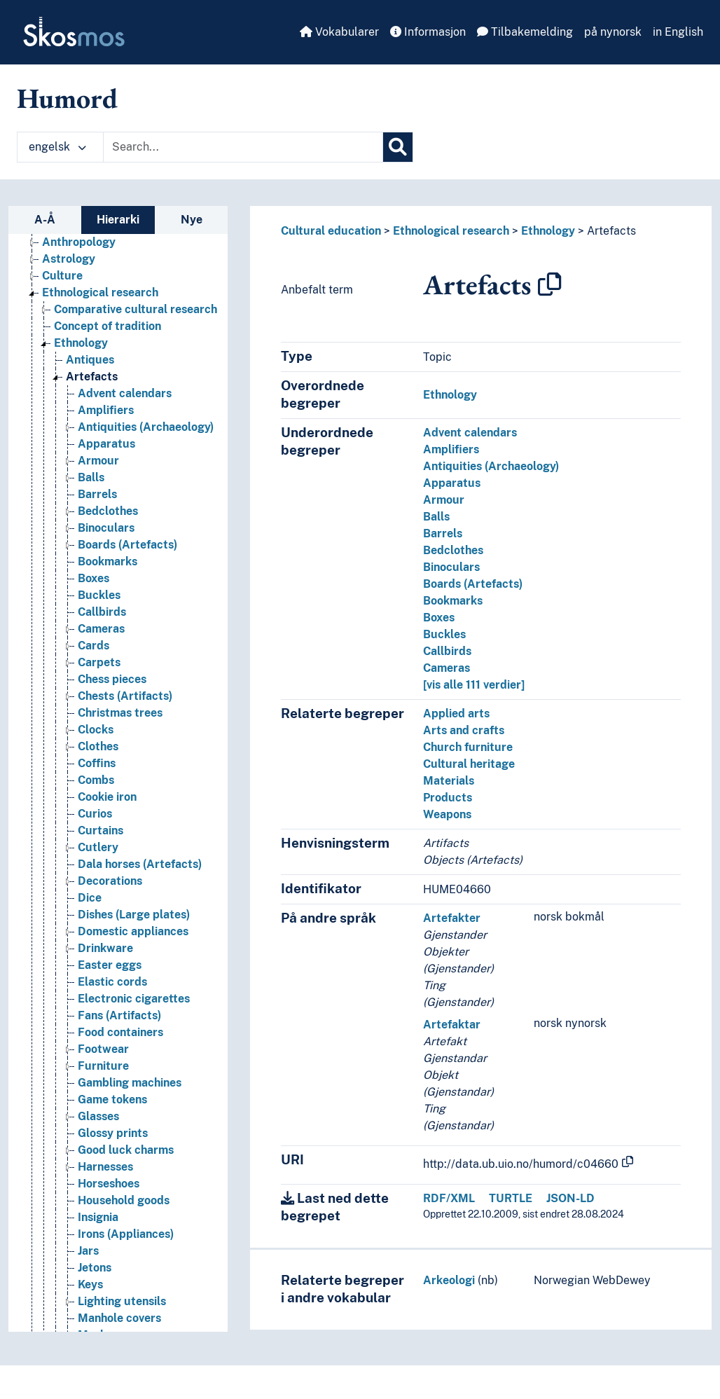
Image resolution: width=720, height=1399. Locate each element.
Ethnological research (451, 230)
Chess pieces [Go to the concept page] (112, 679)
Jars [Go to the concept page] (88, 1250)
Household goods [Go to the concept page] (123, 1200)
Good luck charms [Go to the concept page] (126, 1150)
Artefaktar (451, 1024)
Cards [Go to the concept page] (93, 645)
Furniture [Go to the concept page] (103, 1066)
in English (678, 32)
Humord (67, 98)
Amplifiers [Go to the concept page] (106, 410)
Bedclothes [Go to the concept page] (108, 511)
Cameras (446, 668)
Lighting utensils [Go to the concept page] (122, 1301)
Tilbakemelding (525, 32)
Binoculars (451, 567)
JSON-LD (570, 1198)
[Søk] (397, 147)
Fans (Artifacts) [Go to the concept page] (119, 1015)
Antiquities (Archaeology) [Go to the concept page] (146, 427)
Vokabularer (339, 32)
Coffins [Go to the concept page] (97, 763)
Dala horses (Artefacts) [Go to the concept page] (140, 864)
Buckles (444, 634)
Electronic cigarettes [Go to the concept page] (134, 998)
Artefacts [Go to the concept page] (92, 376)
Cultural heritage (469, 764)
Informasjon (428, 32)
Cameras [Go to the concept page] (101, 628)
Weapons (447, 814)
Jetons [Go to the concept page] (94, 1267)
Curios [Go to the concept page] (95, 813)
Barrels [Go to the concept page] (97, 494)
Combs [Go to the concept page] (96, 780)
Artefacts (611, 230)
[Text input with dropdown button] (243, 147)
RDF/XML (449, 1198)
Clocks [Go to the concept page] (95, 729)
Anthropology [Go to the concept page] (79, 242)
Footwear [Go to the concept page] (103, 1049)
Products (447, 797)
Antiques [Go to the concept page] (90, 359)
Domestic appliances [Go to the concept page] (133, 931)
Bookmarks (453, 600)
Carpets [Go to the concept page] (99, 662)
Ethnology (548, 230)
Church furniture (468, 747)
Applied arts (456, 713)
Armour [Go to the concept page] (98, 460)
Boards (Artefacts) (472, 584)
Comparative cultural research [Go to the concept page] (135, 309)
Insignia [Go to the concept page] (98, 1217)
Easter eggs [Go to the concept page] (109, 965)
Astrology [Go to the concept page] (68, 259)
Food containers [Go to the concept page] (120, 1032)
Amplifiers (451, 449)
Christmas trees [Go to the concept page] (120, 712)
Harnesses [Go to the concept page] (105, 1166)
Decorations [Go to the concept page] (110, 881)
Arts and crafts (463, 730)
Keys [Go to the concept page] (90, 1284)
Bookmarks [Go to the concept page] (107, 561)
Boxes (439, 617)
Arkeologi (449, 1280)
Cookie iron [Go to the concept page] (107, 797)
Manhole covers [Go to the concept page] (119, 1318)
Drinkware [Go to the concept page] (105, 948)
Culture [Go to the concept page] (62, 275)
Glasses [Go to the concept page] (98, 1116)
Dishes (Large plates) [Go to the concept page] (134, 914)
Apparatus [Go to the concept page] (106, 443)
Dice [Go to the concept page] (90, 897)
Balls (436, 516)
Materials (448, 780)
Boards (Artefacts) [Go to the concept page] (127, 544)
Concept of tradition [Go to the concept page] (107, 326)
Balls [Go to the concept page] (91, 477)
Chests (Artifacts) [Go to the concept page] (125, 696)
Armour (443, 499)
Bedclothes (453, 550)
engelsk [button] (57, 146)
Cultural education (331, 230)
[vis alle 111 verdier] (474, 684)
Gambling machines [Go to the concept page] (129, 1082)
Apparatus (451, 483)
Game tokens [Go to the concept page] (112, 1099)
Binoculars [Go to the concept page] (106, 528)
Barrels (442, 533)
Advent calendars (470, 432)
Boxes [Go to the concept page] (93, 578)
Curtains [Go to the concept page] (100, 830)
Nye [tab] (191, 219)
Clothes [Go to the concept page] (98, 746)
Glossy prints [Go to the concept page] (113, 1133)
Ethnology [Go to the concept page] (81, 343)
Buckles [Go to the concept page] (99, 595)
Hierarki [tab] (118, 219)
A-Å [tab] (44, 219)
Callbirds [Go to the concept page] (102, 612)
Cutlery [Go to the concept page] (98, 847)
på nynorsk (613, 32)
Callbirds (447, 651)
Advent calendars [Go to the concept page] (125, 393)
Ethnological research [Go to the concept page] (100, 292)
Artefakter (451, 918)
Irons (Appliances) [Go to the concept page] (126, 1234)
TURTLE (510, 1198)
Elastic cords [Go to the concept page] (112, 981)
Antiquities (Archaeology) (491, 466)
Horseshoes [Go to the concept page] (108, 1183)
